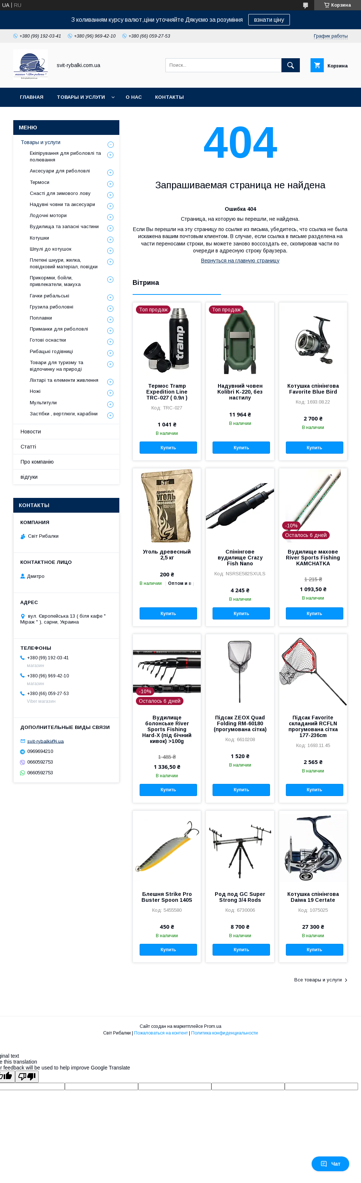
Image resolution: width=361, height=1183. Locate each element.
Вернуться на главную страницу (240, 261)
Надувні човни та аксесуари (62, 204)
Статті (28, 447)
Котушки (39, 238)
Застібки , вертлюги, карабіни (64, 413)
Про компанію (37, 462)
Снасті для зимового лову (60, 193)
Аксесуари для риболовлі (60, 171)
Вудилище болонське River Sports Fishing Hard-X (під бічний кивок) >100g (167, 729)
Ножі (35, 391)
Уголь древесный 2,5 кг (167, 555)
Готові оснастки (48, 340)
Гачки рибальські (49, 296)
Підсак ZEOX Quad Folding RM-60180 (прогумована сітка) (240, 723)
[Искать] (290, 65)
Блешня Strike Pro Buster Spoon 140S (166, 897)
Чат (330, 1164)
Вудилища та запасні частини (64, 226)
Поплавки (41, 318)
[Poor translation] (27, 1077)
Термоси (39, 182)
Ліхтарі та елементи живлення (64, 380)
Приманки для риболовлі (59, 329)
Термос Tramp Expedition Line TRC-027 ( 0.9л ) (166, 392)
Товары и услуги (81, 97)
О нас (134, 97)
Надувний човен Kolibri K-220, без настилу (240, 392)
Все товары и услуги (318, 980)
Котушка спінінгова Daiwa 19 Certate (313, 897)
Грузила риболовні (51, 307)
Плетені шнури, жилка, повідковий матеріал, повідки (64, 263)
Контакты (169, 97)
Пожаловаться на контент (161, 1033)
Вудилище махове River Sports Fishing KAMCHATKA (313, 557)
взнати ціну (269, 20)
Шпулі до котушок (50, 249)
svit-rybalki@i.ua (45, 741)
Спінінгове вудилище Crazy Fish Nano (240, 557)
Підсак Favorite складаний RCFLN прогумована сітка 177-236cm (313, 726)
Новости (31, 432)
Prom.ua (212, 1026)
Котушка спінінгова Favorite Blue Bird (313, 389)
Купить (168, 447)
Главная (31, 97)
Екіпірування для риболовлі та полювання (65, 156)
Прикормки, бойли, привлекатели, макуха (55, 281)
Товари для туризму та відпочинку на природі (56, 366)
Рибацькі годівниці (51, 351)
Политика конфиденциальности (224, 1033)
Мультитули (43, 402)
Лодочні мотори (48, 215)
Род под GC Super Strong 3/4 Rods (240, 897)
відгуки (29, 477)
